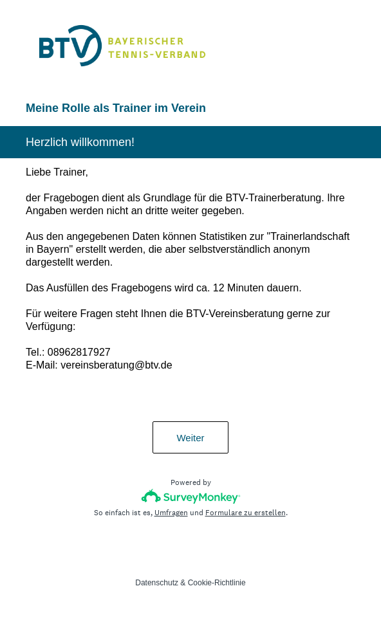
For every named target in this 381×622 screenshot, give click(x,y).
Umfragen (171, 513)
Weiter (190, 437)
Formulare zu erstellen (245, 513)
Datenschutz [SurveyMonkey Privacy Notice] (156, 582)
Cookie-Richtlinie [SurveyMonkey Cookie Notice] (217, 582)
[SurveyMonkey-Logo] (190, 496)
